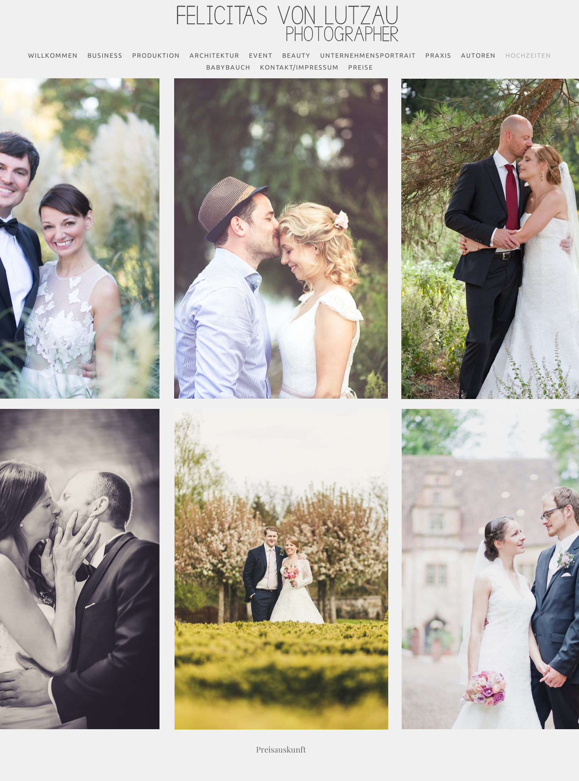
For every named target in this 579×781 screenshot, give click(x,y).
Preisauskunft (281, 749)
